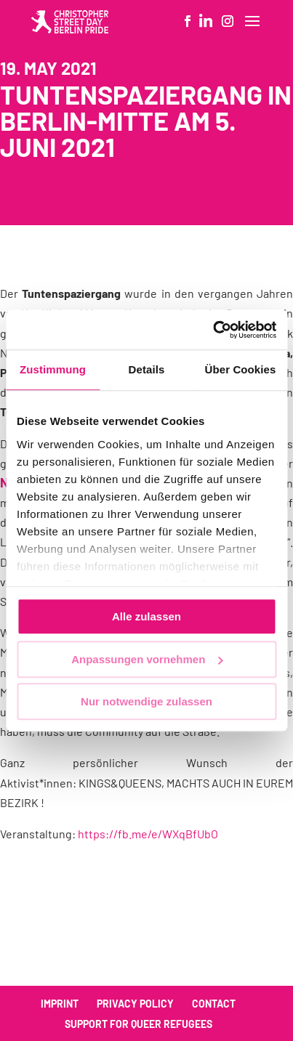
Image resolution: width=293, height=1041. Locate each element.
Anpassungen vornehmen (146, 659)
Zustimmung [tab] (53, 369)
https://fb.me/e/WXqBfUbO (148, 834)
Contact (214, 1003)
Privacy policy (135, 1003)
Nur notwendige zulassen (146, 701)
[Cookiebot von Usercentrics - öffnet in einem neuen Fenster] (212, 329)
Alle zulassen (146, 616)
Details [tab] (147, 369)
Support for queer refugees (138, 1024)
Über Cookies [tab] (240, 369)
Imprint (60, 1003)
